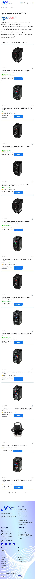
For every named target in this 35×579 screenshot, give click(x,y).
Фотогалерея (21, 557)
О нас (19, 550)
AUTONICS (3, 565)
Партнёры (20, 559)
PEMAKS (3, 557)
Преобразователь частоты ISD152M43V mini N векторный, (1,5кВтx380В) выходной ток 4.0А (16, 222)
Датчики (20, 513)
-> (25, 492)
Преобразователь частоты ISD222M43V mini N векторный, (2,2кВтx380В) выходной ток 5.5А (16, 71)
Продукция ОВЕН (22, 509)
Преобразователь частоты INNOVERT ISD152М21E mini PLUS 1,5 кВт (17, 481)
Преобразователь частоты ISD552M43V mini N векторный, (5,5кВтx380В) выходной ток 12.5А (16, 185)
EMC (2, 555)
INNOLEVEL (3, 559)
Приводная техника (22, 520)
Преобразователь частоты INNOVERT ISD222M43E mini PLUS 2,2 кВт (17, 409)
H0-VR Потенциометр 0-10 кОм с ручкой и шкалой (14, 445)
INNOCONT (3, 563)
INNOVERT (3, 561)
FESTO (2, 567)
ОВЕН (2, 550)
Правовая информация (23, 561)
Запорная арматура (22, 516)
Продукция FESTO (22, 524)
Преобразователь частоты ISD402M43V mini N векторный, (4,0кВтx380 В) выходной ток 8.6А (16, 147)
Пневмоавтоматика (22, 511)
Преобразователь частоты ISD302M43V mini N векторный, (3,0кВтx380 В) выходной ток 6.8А (16, 298)
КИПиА (20, 518)
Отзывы (20, 553)
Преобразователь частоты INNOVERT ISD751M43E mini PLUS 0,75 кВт (17, 373)
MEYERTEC (3, 553)
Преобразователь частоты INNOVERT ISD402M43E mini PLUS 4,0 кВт (17, 334)
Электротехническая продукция (25, 522)
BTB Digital (20, 576)
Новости (20, 555)
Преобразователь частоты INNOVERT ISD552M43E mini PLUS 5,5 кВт (17, 260)
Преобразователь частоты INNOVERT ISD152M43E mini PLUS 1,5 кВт (17, 109)
